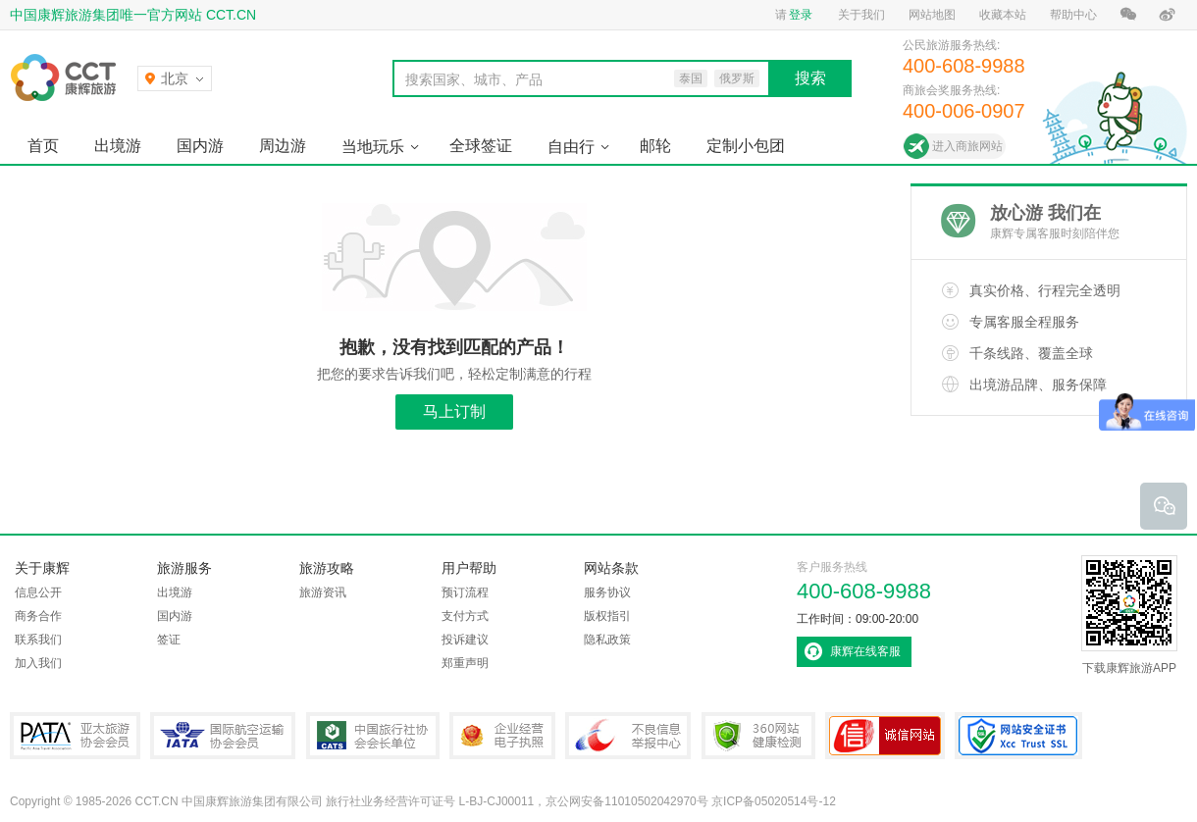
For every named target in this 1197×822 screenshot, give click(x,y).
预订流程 (465, 592)
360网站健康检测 (758, 735)
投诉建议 (465, 639)
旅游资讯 (322, 592)
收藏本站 (1002, 15)
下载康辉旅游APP (1129, 615)
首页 (43, 145)
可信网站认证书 (885, 735)
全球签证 (480, 145)
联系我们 (38, 639)
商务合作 (38, 616)
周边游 (282, 145)
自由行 (571, 146)
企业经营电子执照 (502, 735)
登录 (800, 15)
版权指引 (607, 616)
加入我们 (38, 663)
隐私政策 (607, 639)
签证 (169, 639)
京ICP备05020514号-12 (773, 801)
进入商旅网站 (967, 146)
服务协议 (607, 592)
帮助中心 (1073, 15)
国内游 (200, 145)
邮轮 (655, 145)
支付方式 (465, 616)
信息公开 (38, 592)
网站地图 (932, 15)
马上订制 (454, 411)
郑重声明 (465, 663)
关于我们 (861, 15)
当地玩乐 (372, 146)
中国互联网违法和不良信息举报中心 (628, 735)
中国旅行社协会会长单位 (373, 735)
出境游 (117, 145)
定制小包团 (745, 145)
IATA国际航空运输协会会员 (222, 735)
